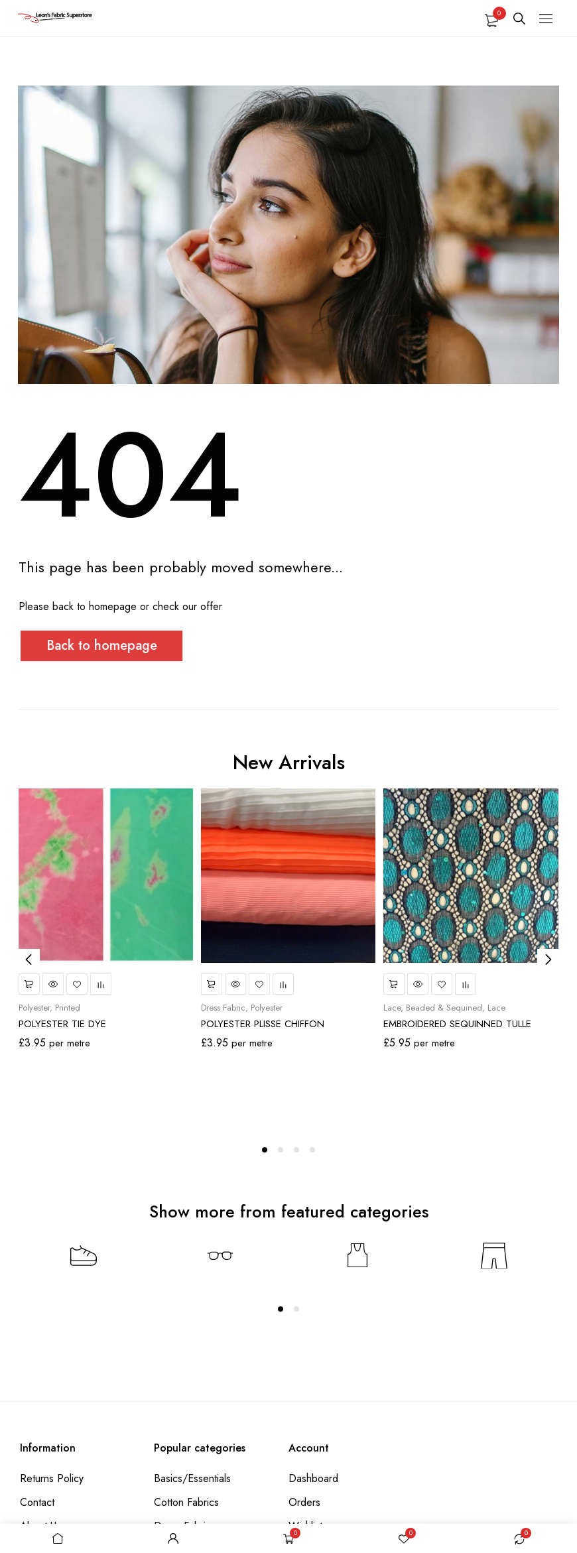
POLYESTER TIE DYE (62, 1024)
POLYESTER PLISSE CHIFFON (262, 1024)
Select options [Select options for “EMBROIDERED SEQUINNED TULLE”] (394, 984)
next (547, 959)
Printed (67, 1007)
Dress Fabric (223, 1007)
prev (29, 959)
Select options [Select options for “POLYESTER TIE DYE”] (29, 984)
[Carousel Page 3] (296, 1149)
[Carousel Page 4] (312, 1149)
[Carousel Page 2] (280, 1149)
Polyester (34, 1007)
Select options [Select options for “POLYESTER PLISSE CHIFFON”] (211, 984)
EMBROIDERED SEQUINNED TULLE (457, 1024)
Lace (496, 1007)
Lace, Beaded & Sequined (432, 1007)
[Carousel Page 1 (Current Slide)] (264, 1149)
